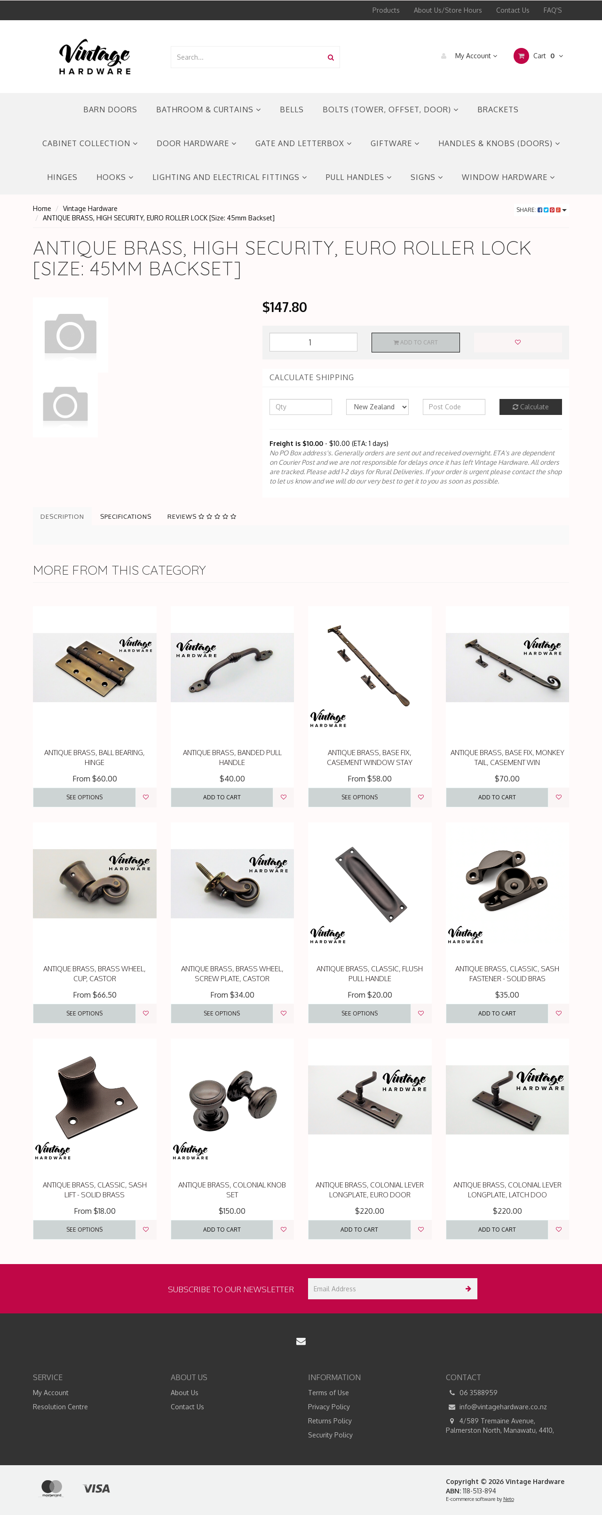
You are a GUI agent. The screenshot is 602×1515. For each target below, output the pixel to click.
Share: (541, 209)
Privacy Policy (329, 1407)
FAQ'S (553, 10)
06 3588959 (472, 1393)
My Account (466, 56)
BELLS (292, 109)
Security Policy (330, 1435)
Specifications (125, 516)
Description (62, 516)
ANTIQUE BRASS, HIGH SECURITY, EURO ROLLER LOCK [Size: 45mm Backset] (159, 218)
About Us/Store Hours (448, 10)
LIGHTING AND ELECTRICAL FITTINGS (229, 177)
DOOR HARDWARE (197, 143)
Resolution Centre (60, 1407)
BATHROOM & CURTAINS (208, 109)
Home (42, 208)
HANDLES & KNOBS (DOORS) (499, 143)
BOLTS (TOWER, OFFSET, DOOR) (391, 109)
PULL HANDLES (359, 177)
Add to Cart (416, 342)
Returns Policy (330, 1421)
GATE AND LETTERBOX (303, 143)
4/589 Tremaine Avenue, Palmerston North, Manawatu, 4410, (500, 1425)
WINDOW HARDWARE (508, 177)
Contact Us (513, 10)
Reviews (202, 516)
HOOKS (115, 177)
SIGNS (427, 177)
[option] (140, 335)
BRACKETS (498, 109)
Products (386, 10)
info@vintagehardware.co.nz (496, 1407)
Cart (538, 56)
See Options (84, 797)
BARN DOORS (110, 109)
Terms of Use (328, 1393)
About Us (184, 1393)
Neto (508, 1499)
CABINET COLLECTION (90, 143)
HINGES (62, 177)
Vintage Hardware (90, 208)
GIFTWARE (395, 143)
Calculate (531, 407)
